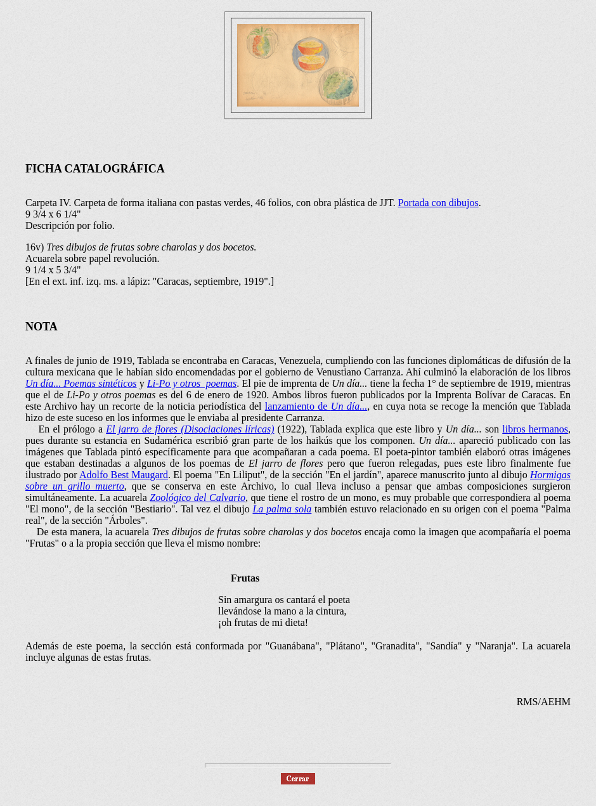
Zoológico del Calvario (197, 497)
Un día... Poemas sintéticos (81, 383)
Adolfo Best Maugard (123, 474)
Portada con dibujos (438, 202)
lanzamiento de (316, 406)
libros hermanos (535, 429)
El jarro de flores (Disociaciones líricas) (190, 429)
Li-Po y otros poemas (191, 383)
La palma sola (281, 509)
